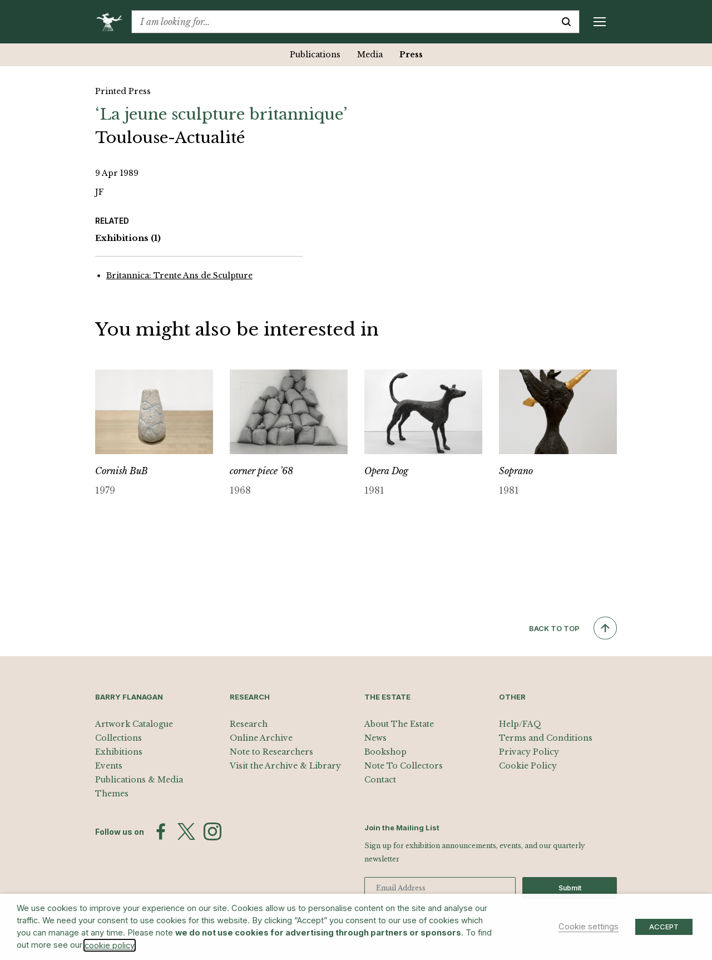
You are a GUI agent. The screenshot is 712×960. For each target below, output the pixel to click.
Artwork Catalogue (134, 724)
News (375, 738)
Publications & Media (139, 780)
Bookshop (385, 752)
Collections (118, 738)
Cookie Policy (528, 766)
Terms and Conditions (545, 738)
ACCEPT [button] (664, 926)
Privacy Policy (529, 752)
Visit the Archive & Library (285, 766)
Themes (111, 794)
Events (108, 766)
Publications (315, 55)
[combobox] (342, 22)
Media (370, 55)
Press (411, 55)
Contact (380, 780)
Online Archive (261, 738)
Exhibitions (128, 238)
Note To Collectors (403, 766)
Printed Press (123, 91)
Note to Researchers (271, 752)
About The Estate (399, 724)
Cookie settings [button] (588, 927)
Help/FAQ (520, 724)
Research (249, 724)
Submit (569, 888)
